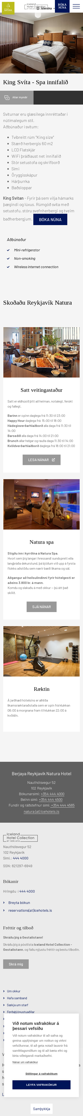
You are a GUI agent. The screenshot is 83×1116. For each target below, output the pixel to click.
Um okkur (13, 991)
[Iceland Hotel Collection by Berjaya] (36, 6)
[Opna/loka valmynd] (76, 6)
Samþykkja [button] (41, 1109)
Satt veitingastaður (41, 390)
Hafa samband (17, 998)
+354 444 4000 (52, 793)
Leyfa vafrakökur (41, 1084)
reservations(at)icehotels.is (30, 910)
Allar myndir (19, 97)
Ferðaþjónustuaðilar (21, 1012)
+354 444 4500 (50, 799)
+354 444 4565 (62, 805)
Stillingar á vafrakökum (41, 1073)
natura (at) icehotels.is (41, 811)
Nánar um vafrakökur (25, 1062)
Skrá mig (16, 964)
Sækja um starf (17, 1005)
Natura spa (42, 542)
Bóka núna (50, 219)
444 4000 (20, 858)
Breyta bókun (19, 902)
